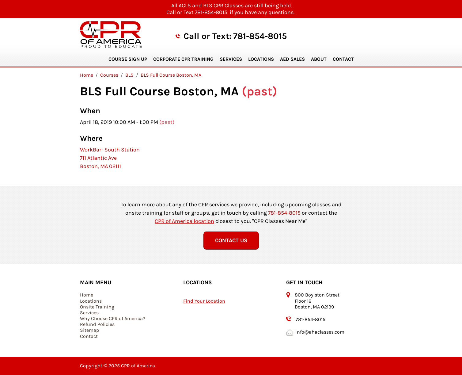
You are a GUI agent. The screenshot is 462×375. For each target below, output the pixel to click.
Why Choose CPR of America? (112, 318)
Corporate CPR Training (183, 59)
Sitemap (89, 330)
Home (86, 295)
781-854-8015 (260, 36)
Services (231, 59)
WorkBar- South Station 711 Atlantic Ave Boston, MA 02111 (110, 158)
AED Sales (292, 59)
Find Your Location (204, 301)
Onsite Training (97, 307)
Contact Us (231, 240)
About (319, 59)
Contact (343, 59)
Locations (261, 59)
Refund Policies (97, 324)
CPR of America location (184, 221)
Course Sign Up (127, 59)
